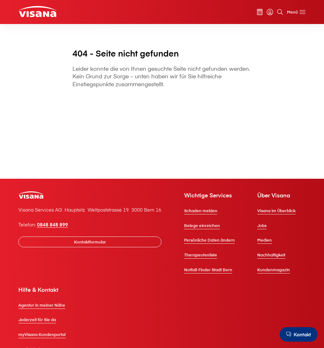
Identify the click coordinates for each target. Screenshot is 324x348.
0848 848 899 (52, 224)
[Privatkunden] (37, 11)
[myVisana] (270, 12)
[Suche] (280, 12)
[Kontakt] (299, 334)
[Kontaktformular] (89, 242)
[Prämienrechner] (260, 12)
